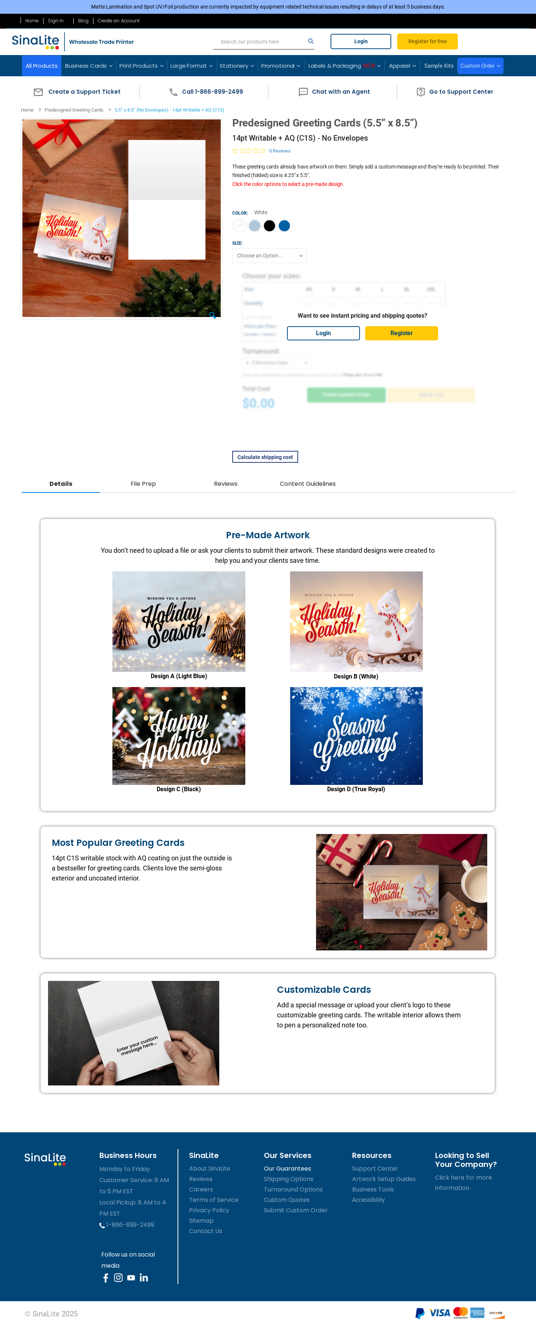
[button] (75, 92)
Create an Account (119, 21)
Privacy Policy (209, 1209)
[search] (263, 41)
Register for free (427, 41)
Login (361, 41)
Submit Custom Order (296, 1209)
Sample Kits (439, 65)
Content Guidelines (307, 483)
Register (401, 333)
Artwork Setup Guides (384, 1178)
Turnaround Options (293, 1188)
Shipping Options (288, 1178)
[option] (239, 225)
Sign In (56, 21)
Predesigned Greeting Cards (74, 110)
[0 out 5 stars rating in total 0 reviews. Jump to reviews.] (261, 150)
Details (61, 483)
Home (32, 21)
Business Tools (373, 1188)
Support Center (375, 1167)
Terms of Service (214, 1198)
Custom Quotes (287, 1198)
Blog (83, 21)
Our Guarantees (287, 1167)
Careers (201, 1188)
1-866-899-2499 (126, 1223)
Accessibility (368, 1198)
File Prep (143, 483)
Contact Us (205, 1230)
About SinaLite (209, 1167)
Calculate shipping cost (265, 457)
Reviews (225, 483)
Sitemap (201, 1219)
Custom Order (477, 65)
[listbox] (362, 225)
